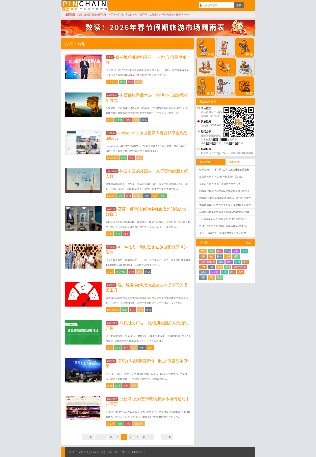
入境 (120, 195)
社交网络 (121, 271)
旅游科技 (111, 285)
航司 (117, 385)
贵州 (136, 120)
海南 (219, 267)
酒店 (125, 233)
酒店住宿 (111, 209)
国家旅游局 (240, 267)
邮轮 (237, 261)
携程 (203, 256)
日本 (224, 272)
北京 (227, 256)
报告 (219, 256)
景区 (125, 347)
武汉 (109, 120)
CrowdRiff (112, 158)
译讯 (139, 158)
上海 (211, 267)
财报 (211, 256)
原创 (128, 195)
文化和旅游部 (208, 261)
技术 (124, 309)
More (248, 242)
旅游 (219, 277)
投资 (236, 256)
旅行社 (204, 272)
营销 (130, 82)
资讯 (138, 82)
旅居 (146, 195)
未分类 (110, 57)
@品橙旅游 (215, 125)
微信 (117, 347)
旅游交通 (111, 361)
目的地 (119, 120)
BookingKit (113, 309)
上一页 (88, 437)
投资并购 (111, 133)
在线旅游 (111, 247)
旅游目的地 (112, 95)
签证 (232, 272)
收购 (229, 261)
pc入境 (111, 195)
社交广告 (112, 82)
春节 (240, 272)
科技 (132, 309)
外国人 (137, 195)
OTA (211, 277)
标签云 (203, 242)
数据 (227, 251)
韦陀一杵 (138, 423)
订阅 (248, 5)
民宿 (203, 277)
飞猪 (203, 267)
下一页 (167, 437)
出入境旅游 (112, 171)
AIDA (110, 271)
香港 (227, 267)
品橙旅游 (84, 5)
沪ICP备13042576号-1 (133, 452)
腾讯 (122, 82)
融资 (131, 158)
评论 (163, 195)
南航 (109, 385)
